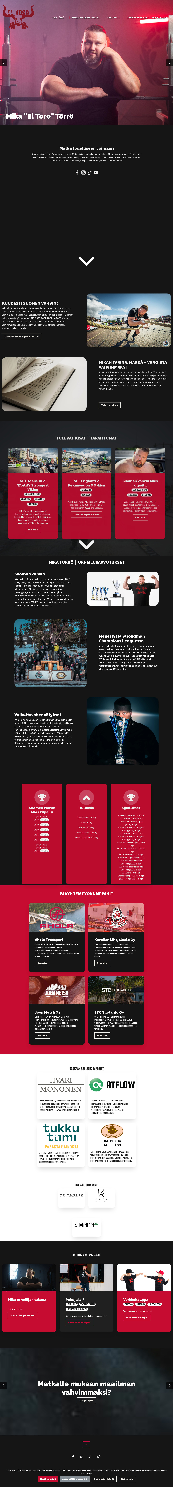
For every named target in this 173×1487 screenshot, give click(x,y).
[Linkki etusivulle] (18, 17)
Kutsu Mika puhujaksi (79, 1323)
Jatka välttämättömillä (75, 1479)
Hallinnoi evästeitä (104, 1479)
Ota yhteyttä (86, 1400)
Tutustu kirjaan (109, 415)
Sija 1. (44, 830)
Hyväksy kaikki (48, 1479)
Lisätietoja (127, 1479)
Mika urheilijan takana (23, 1316)
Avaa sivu (42, 963)
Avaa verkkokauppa (136, 1318)
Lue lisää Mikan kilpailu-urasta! (22, 347)
